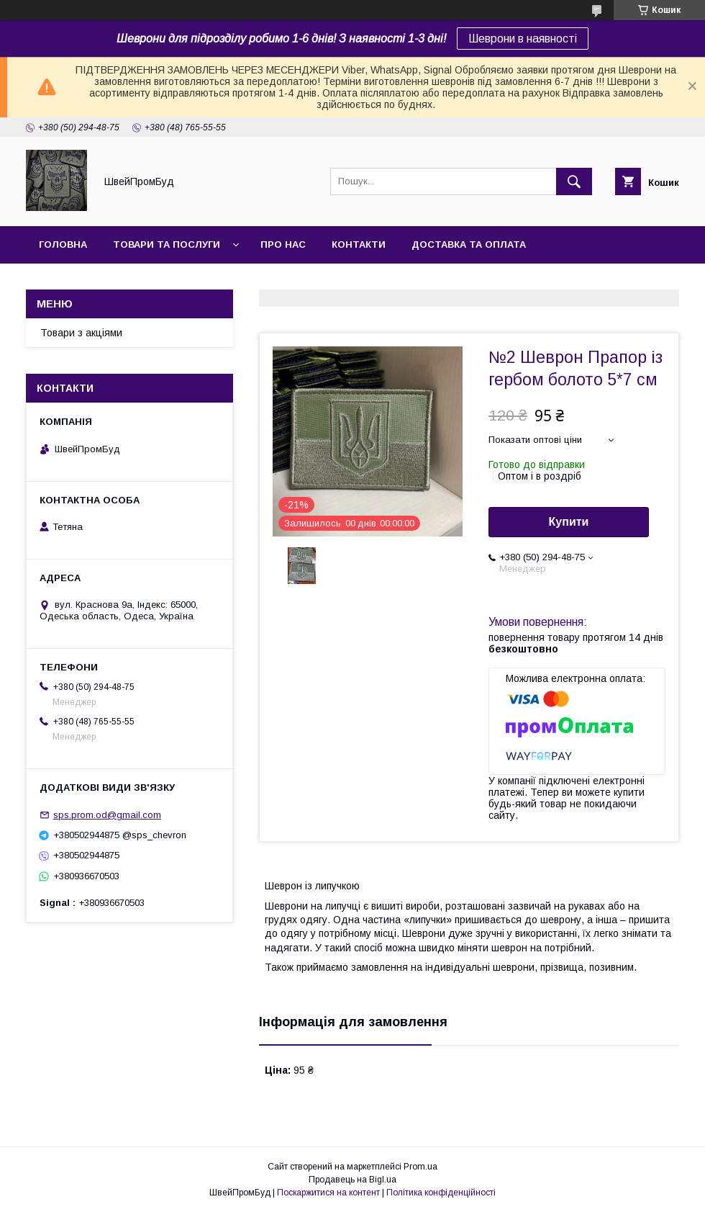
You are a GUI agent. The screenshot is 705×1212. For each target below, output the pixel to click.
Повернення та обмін (99, 282)
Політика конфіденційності (441, 1193)
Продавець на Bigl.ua (352, 1180)
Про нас (283, 244)
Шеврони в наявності (522, 38)
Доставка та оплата (468, 244)
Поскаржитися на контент (328, 1193)
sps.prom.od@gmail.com (107, 814)
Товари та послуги (166, 244)
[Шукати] (574, 181)
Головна (63, 244)
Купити (569, 522)
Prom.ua (420, 1167)
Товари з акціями (81, 332)
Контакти (359, 244)
